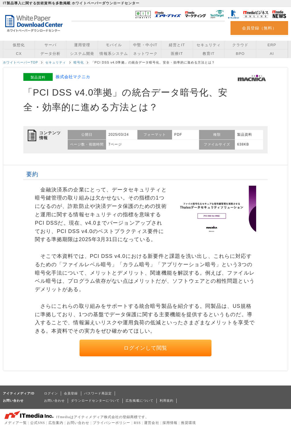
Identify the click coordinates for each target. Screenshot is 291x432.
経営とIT (177, 45)
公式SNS (37, 423)
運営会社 (151, 423)
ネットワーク (145, 53)
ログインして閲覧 (146, 348)
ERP (272, 45)
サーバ (50, 45)
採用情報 (169, 423)
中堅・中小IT (145, 45)
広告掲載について (140, 400)
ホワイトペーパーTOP (20, 62)
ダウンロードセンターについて (95, 400)
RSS (137, 423)
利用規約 (166, 400)
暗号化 (78, 62)
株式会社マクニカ (73, 77)
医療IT (177, 53)
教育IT (209, 53)
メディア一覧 (15, 423)
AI (272, 53)
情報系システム (113, 53)
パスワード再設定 (98, 393)
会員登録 (71, 393)
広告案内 (55, 423)
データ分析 (50, 53)
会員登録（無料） (259, 28)
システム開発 (82, 53)
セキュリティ (208, 45)
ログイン (51, 393)
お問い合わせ (54, 400)
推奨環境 (188, 423)
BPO (240, 53)
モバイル (114, 45)
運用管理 (82, 45)
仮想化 (19, 45)
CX (19, 53)
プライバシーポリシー (112, 423)
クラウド (240, 45)
